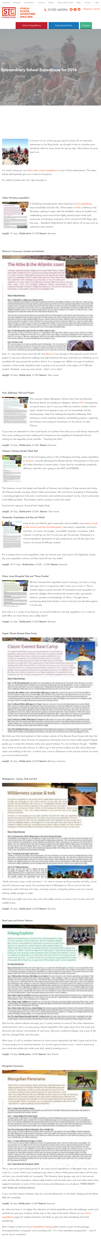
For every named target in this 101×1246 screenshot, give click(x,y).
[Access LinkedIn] (79, 9)
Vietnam (30, 460)
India (78, 207)
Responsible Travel (65, 2)
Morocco (50, 354)
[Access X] (71, 9)
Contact (87, 2)
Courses (41, 2)
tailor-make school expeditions (42, 170)
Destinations (29, 2)
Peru (82, 402)
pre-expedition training (41, 1226)
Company (6, 2)
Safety (51, 2)
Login (97, 2)
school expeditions (82, 203)
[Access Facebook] (75, 9)
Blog (78, 2)
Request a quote (92, 8)
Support (17, 2)
